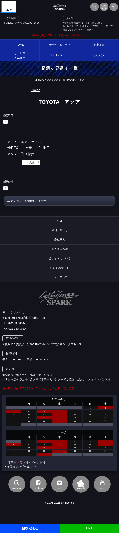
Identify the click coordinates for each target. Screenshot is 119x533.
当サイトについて (60, 258)
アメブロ (80, 484)
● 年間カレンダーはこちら (21, 466)
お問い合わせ (59, 230)
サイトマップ (59, 277)
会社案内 (59, 239)
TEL (94, 7)
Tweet (35, 90)
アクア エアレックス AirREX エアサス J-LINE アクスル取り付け (29, 148)
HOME (20, 44)
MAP (113, 7)
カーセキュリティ (59, 44)
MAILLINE (104, 6)
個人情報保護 (59, 249)
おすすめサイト (59, 267)
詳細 (31, 162)
